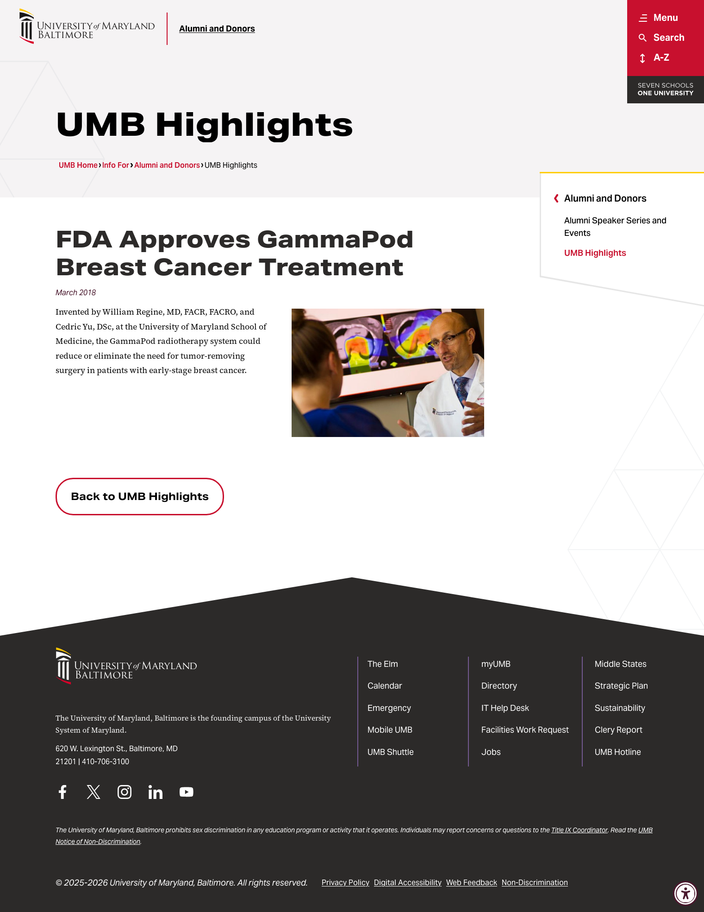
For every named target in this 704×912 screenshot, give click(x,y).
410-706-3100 (105, 761)
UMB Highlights (595, 252)
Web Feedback (471, 882)
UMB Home (78, 165)
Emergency (389, 708)
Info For (115, 165)
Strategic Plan (621, 685)
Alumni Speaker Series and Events (615, 226)
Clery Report (618, 729)
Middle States (621, 664)
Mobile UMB (390, 729)
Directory (499, 685)
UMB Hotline (618, 752)
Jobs (491, 752)
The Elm (383, 664)
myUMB (496, 664)
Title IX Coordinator (579, 830)
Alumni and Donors (217, 28)
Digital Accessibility (408, 882)
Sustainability (620, 708)
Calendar (385, 685)
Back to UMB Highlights (140, 496)
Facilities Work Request (525, 729)
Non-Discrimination (535, 882)
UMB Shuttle (391, 752)
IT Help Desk (505, 708)
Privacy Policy (345, 882)
